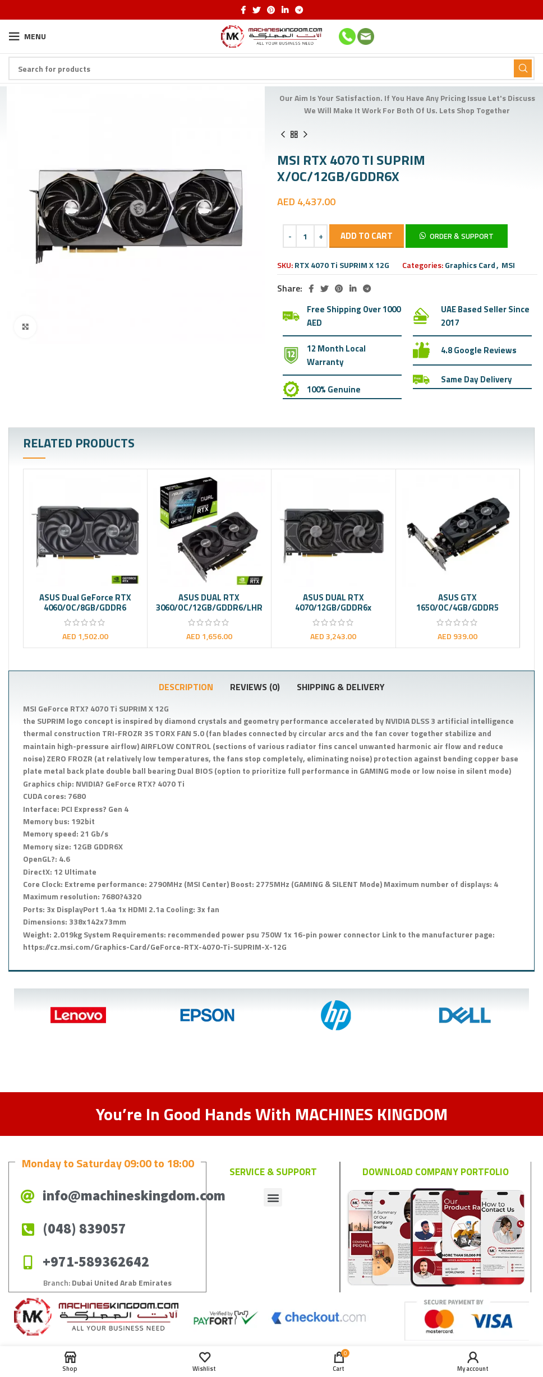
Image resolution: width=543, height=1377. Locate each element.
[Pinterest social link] (271, 10)
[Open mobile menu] (27, 36)
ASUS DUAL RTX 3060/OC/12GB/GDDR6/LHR (209, 602)
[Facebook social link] (243, 10)
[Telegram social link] (299, 10)
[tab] (186, 687)
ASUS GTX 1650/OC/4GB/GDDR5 (457, 602)
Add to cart (366, 235)
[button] (457, 235)
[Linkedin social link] (285, 10)
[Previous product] (282, 134)
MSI (508, 265)
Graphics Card (470, 265)
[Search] (271, 68)
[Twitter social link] (256, 10)
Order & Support (462, 236)
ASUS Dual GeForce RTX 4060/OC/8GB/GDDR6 (85, 602)
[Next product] (305, 134)
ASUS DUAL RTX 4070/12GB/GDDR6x (333, 602)
